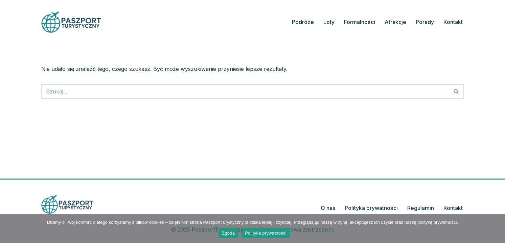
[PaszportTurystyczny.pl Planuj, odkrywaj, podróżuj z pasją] (71, 22)
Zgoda (228, 233)
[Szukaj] (245, 91)
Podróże (303, 22)
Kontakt (453, 22)
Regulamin (420, 208)
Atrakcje (395, 22)
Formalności (359, 22)
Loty (329, 22)
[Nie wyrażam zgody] (496, 228)
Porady (425, 22)
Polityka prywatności (371, 208)
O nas (328, 208)
